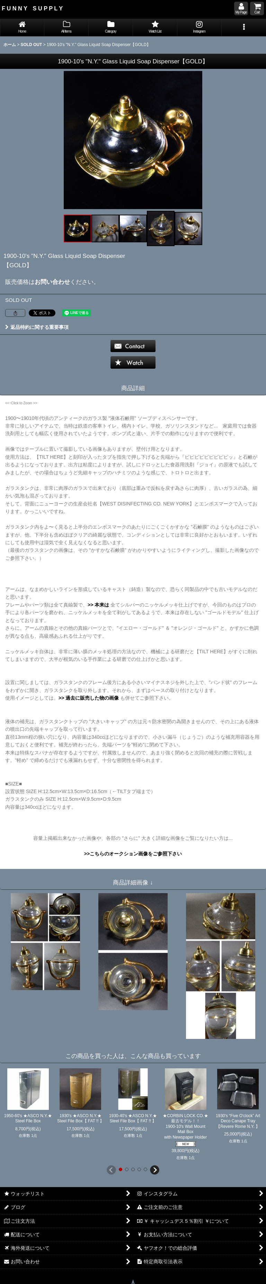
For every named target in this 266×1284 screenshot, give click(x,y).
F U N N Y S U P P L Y (32, 8)
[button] (244, 27)
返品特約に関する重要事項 (37, 327)
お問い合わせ (52, 281)
